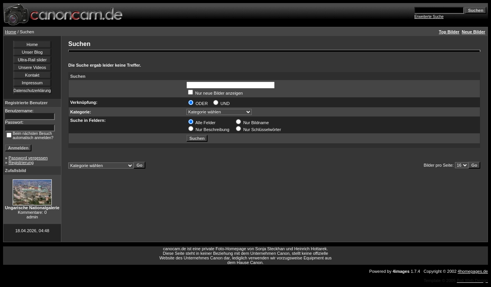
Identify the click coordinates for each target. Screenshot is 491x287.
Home (10, 32)
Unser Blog (32, 52)
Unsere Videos (32, 67)
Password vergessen (28, 158)
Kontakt (32, 75)
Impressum (32, 82)
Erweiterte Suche (428, 17)
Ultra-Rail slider (32, 59)
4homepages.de (473, 271)
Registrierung (20, 162)
